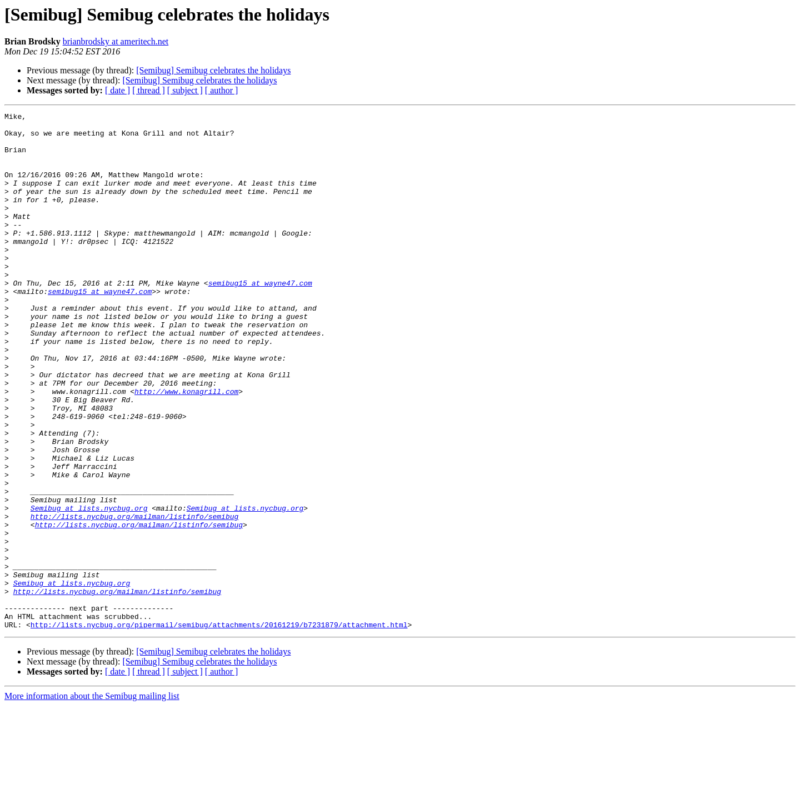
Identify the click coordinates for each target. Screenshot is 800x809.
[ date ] (117, 90)
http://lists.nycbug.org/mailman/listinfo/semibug (134, 598)
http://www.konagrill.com (186, 448)
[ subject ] (185, 90)
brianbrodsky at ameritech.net (116, 41)
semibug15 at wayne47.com (260, 318)
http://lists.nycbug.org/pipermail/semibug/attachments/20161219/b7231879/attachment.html (219, 728)
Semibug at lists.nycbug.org (89, 588)
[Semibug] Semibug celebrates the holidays (213, 70)
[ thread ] (148, 90)
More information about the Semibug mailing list (91, 799)
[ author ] (221, 90)
